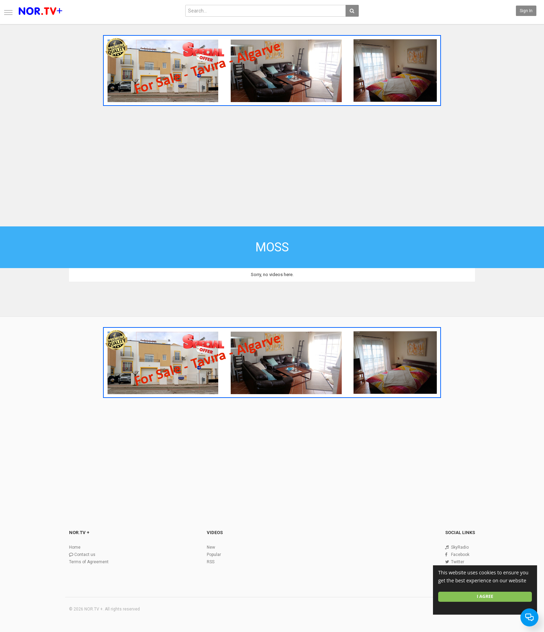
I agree (485, 596)
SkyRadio (460, 547)
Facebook (460, 554)
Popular (214, 554)
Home (74, 547)
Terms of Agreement (89, 561)
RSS (210, 561)
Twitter (457, 561)
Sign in (526, 10)
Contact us (84, 554)
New (211, 547)
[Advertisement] (272, 160)
